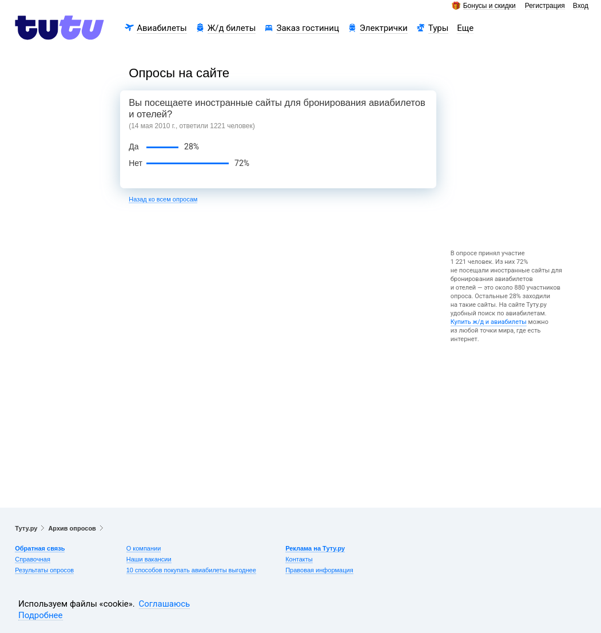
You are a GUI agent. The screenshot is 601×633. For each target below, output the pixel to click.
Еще (465, 28)
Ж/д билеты (232, 28)
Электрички (384, 28)
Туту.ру (26, 528)
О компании (143, 548)
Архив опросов (71, 528)
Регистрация (545, 6)
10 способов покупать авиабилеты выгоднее (191, 570)
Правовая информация (319, 570)
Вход (580, 6)
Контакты (299, 559)
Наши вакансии (149, 559)
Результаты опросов (44, 570)
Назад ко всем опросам (163, 199)
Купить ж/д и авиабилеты (489, 322)
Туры (438, 28)
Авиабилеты (161, 28)
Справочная (32, 559)
